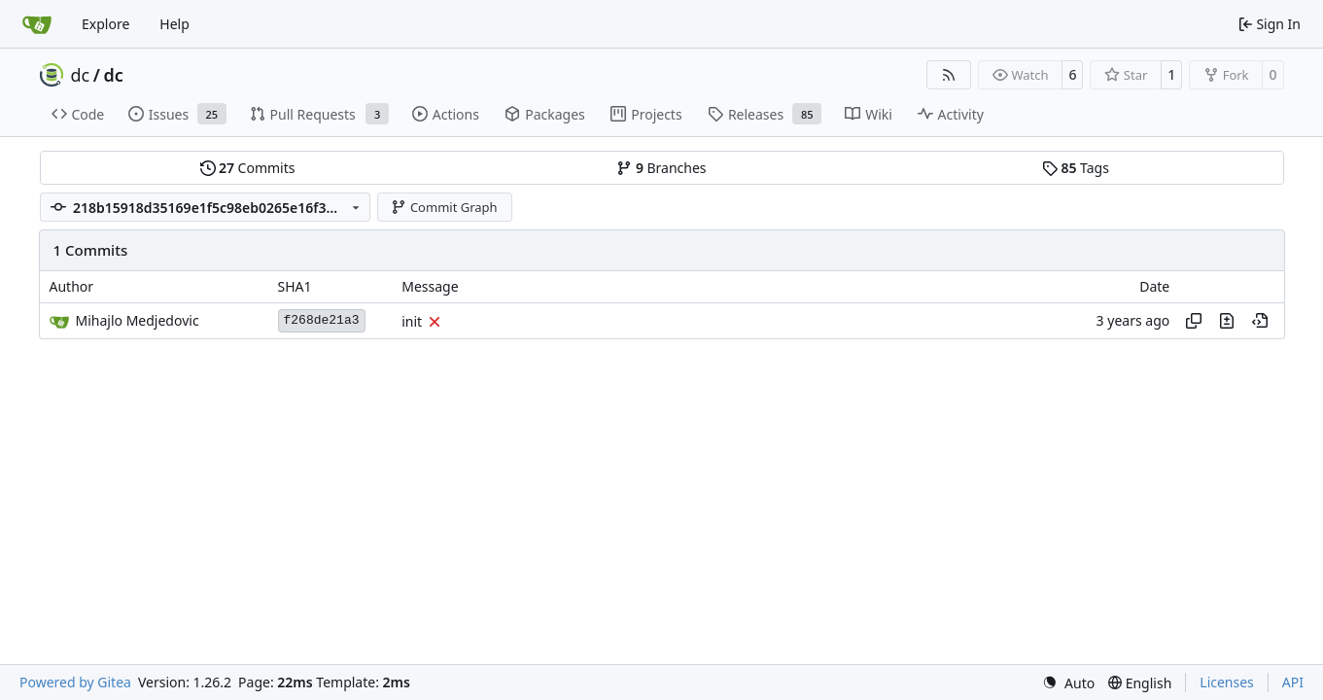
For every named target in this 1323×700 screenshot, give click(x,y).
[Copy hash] (1193, 320)
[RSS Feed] (948, 74)
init (411, 321)
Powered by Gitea (75, 682)
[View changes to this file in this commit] (1226, 320)
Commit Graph (444, 207)
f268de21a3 (322, 320)
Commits (248, 167)
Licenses (1227, 682)
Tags (1075, 167)
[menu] (1068, 683)
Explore (105, 24)
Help (174, 24)
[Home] (37, 24)
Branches (661, 167)
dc (80, 75)
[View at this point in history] (1259, 320)
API (1293, 682)
